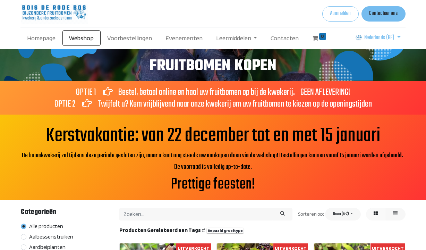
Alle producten (46, 226)
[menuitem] (41, 38)
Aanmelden (340, 13)
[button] (343, 214)
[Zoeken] (282, 214)
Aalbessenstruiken (51, 236)
